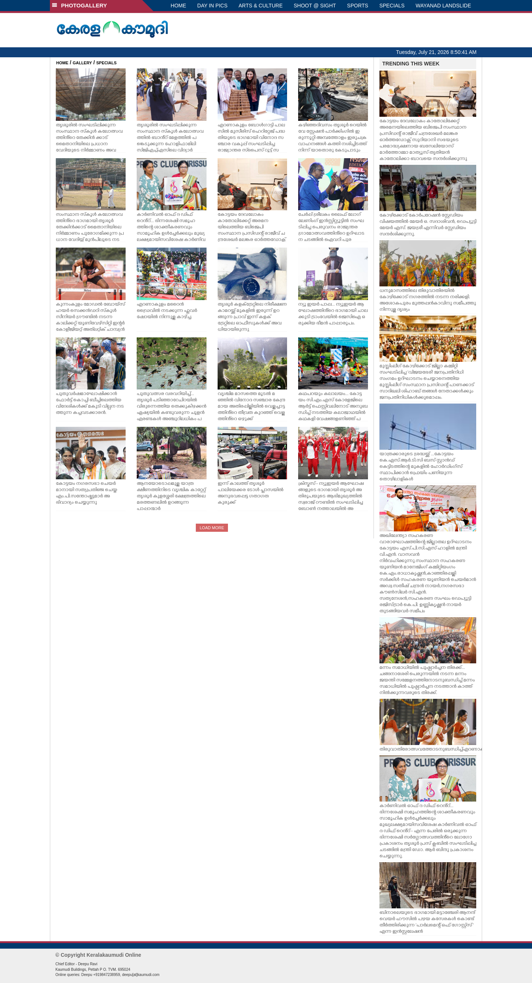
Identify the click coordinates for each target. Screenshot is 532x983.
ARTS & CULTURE (261, 5)
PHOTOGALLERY (79, 5)
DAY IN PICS (212, 5)
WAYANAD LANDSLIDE (443, 5)
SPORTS (357, 5)
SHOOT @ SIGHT (315, 5)
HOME (178, 5)
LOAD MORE (212, 527)
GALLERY (82, 63)
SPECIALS (392, 5)
